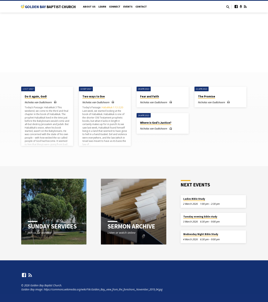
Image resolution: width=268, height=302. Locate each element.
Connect (114, 6)
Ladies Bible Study (194, 198)
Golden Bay (50, 6)
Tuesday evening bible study (200, 216)
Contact (141, 6)
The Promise (206, 96)
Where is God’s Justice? (155, 122)
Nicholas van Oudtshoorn (38, 102)
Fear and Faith (149, 96)
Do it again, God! (36, 96)
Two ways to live (93, 96)
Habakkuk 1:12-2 (111, 107)
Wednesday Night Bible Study (200, 234)
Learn (102, 6)
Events (128, 6)
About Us (89, 6)
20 (121, 107)
